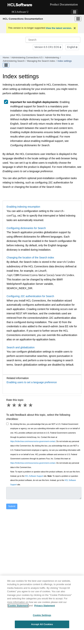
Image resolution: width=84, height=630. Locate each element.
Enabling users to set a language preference (32, 382)
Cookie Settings (42, 615)
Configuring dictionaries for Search (26, 228)
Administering (52, 57)
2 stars (14, 405)
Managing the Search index (41, 61)
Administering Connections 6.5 (27, 57)
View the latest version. (59, 28)
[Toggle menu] (78, 19)
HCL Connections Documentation (23, 18)
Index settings (65, 61)
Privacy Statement (44, 605)
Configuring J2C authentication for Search (30, 296)
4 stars (25, 405)
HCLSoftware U (20, 12)
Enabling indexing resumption (23, 206)
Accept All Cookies (42, 624)
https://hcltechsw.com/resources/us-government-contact (33, 441)
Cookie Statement (18, 605)
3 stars (20, 405)
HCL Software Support (34, 476)
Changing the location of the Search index (30, 257)
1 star (9, 405)
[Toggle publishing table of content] (6, 65)
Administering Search (14, 61)
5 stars (31, 405)
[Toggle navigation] (74, 12)
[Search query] (53, 40)
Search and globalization (21, 347)
